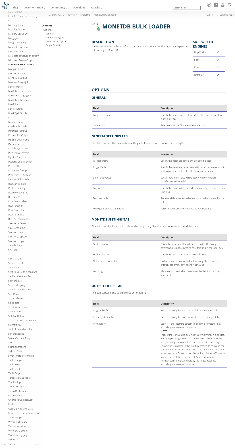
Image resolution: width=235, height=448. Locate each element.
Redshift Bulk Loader (19, 179)
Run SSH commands (18, 219)
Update (12, 404)
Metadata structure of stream (23, 55)
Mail (10, 20)
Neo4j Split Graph (17, 113)
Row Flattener (15, 205)
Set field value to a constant (22, 271)
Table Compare (16, 360)
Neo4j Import (15, 104)
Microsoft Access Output (21, 60)
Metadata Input (16, 51)
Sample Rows (15, 245)
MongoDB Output (17, 77)
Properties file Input (18, 170)
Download (79, 7)
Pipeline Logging (16, 144)
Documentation (33, 7)
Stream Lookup (16, 333)
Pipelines (70, 14)
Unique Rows (15, 395)
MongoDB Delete (17, 69)
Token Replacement (18, 391)
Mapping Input (16, 25)
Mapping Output (16, 29)
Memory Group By (17, 33)
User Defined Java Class (20, 408)
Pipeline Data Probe (18, 139)
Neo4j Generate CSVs (19, 91)
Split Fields (13, 302)
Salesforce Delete (17, 223)
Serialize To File (16, 263)
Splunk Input (14, 311)
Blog (15, 7)
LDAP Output (15, 11)
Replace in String (16, 188)
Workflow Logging (17, 435)
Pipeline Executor (17, 157)
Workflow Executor (18, 430)
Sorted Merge (15, 298)
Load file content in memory (22, 16)
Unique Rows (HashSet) (20, 399)
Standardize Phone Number (22, 320)
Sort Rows (13, 294)
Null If (11, 117)
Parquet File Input (17, 130)
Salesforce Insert (17, 232)
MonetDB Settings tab (56, 41)
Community (58, 7)
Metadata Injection (18, 47)
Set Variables (15, 280)
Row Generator (16, 210)
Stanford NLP (15, 324)
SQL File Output (16, 316)
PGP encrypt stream (18, 153)
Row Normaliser (16, 214)
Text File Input (15, 382)
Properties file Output (19, 175)
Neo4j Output (15, 108)
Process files (14, 166)
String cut (13, 342)
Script (11, 254)
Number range (16, 122)
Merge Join (13, 38)
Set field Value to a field (20, 276)
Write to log (14, 439)
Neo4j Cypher (15, 86)
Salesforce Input (16, 227)
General (49, 33)
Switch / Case (15, 351)
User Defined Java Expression (23, 413)
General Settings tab (55, 37)
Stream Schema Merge (20, 338)
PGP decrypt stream (18, 148)
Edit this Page (227, 14)
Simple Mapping (16, 285)
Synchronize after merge (21, 355)
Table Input (14, 369)
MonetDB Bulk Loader (21, 64)
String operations (17, 346)
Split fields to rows (17, 307)
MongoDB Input (16, 73)
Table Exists (14, 364)
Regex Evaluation (17, 183)
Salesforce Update (17, 236)
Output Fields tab (54, 45)
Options (47, 29)
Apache (95, 7)
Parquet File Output (18, 135)
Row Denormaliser (17, 201)
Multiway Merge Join (18, 82)
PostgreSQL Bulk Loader (20, 161)
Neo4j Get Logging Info (20, 95)
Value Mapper (15, 417)
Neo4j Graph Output (19, 100)
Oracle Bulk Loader (18, 126)
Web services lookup (18, 426)
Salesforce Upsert (17, 241)
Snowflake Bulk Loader (20, 289)
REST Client (14, 197)
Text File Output (16, 386)
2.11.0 (210, 14)
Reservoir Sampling (18, 192)
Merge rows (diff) (17, 42)
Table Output (15, 373)
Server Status (15, 267)
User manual (55, 14)
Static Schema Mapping (20, 329)
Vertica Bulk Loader (18, 422)
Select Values (15, 258)
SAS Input (13, 249)
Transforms (84, 14)
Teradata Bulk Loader (19, 377)
